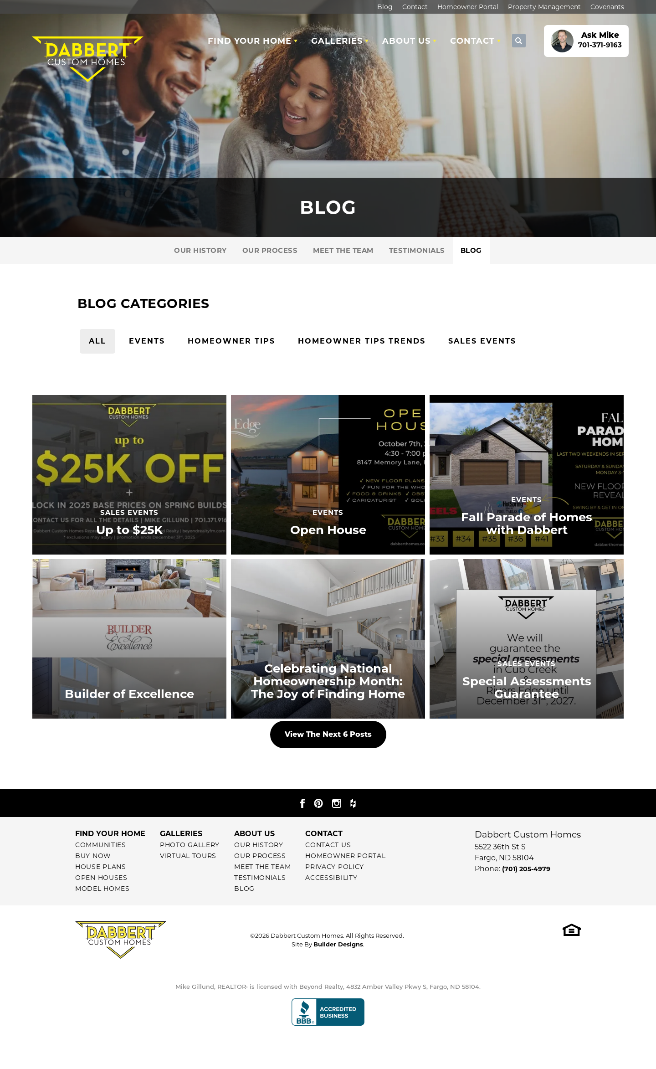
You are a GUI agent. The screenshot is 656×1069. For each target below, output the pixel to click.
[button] (519, 41)
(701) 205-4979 (526, 869)
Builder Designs (338, 944)
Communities (100, 845)
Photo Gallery (190, 845)
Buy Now (93, 856)
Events (147, 341)
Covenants (607, 7)
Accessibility (331, 878)
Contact (415, 7)
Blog (385, 7)
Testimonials (417, 250)
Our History (200, 250)
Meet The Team (343, 250)
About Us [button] (406, 41)
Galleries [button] (337, 41)
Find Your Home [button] (250, 41)
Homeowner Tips (231, 341)
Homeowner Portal (467, 7)
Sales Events (482, 341)
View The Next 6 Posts (328, 734)
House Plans (100, 867)
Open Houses (101, 878)
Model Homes (102, 888)
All (97, 341)
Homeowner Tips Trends (361, 341)
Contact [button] (472, 41)
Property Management (544, 7)
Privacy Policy (334, 867)
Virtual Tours (188, 856)
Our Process (270, 250)
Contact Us (328, 845)
